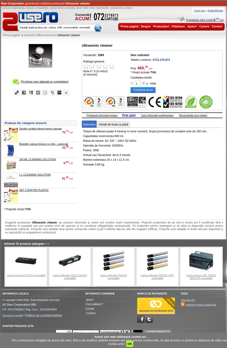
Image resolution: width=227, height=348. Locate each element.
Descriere (89, 124)
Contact (217, 26)
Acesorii (49, 35)
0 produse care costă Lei (204, 20)
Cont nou (199, 10)
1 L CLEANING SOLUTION (35, 174)
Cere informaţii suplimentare (157, 115)
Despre (146, 26)
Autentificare (215, 10)
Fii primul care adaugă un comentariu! (44, 81)
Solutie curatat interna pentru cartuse (40, 128)
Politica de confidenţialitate (43, 315)
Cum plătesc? (94, 304)
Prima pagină (129, 26)
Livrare (90, 308)
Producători (161, 26)
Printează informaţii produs (102, 115)
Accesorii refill (32, 35)
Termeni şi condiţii (12, 315)
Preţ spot (128, 115)
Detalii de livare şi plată (113, 124)
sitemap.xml (188, 300)
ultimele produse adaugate (201, 304)
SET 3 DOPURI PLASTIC (34, 190)
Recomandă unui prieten (193, 115)
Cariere (204, 26)
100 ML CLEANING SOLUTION (37, 159)
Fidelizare (178, 26)
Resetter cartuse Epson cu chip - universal (43, 144)
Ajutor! (192, 26)
